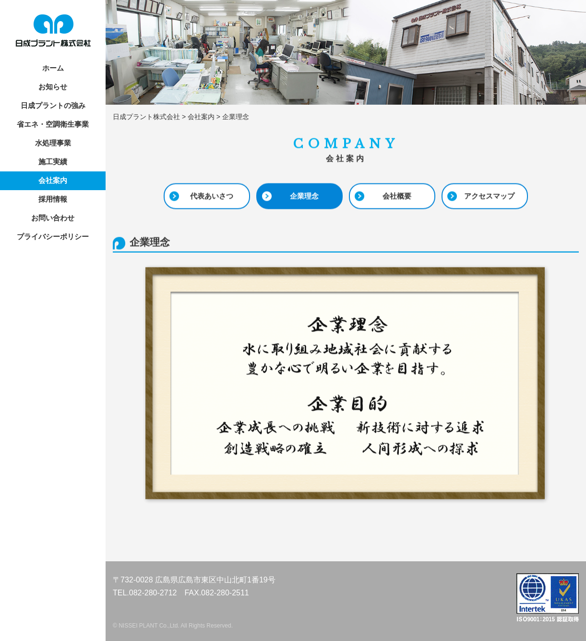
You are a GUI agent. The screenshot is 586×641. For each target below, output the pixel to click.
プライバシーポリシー (53, 236)
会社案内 (52, 180)
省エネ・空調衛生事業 (53, 124)
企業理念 (304, 196)
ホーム (53, 68)
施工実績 (52, 161)
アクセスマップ (489, 196)
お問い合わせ (52, 218)
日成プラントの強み (53, 105)
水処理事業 (53, 143)
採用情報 (52, 199)
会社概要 (397, 196)
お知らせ (52, 87)
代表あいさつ (211, 196)
